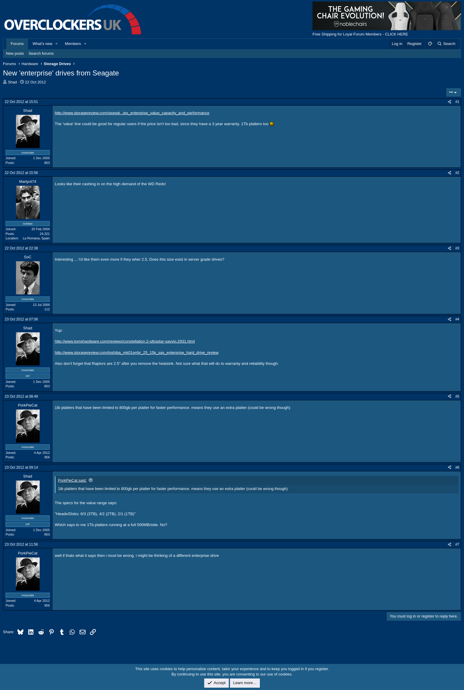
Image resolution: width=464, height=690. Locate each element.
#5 (457, 396)
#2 (457, 173)
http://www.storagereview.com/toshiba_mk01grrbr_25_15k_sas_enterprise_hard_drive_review (136, 352)
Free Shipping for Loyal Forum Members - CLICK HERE (360, 34)
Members (73, 43)
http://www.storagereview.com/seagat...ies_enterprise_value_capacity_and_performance (132, 113)
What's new (42, 43)
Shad (12, 82)
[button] (57, 44)
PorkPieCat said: (72, 480)
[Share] (449, 102)
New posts (15, 53)
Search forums (41, 53)
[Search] (446, 44)
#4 (457, 319)
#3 (457, 248)
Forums (17, 43)
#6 (457, 467)
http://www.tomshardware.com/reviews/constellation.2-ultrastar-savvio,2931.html (125, 341)
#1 (457, 102)
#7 (457, 544)
